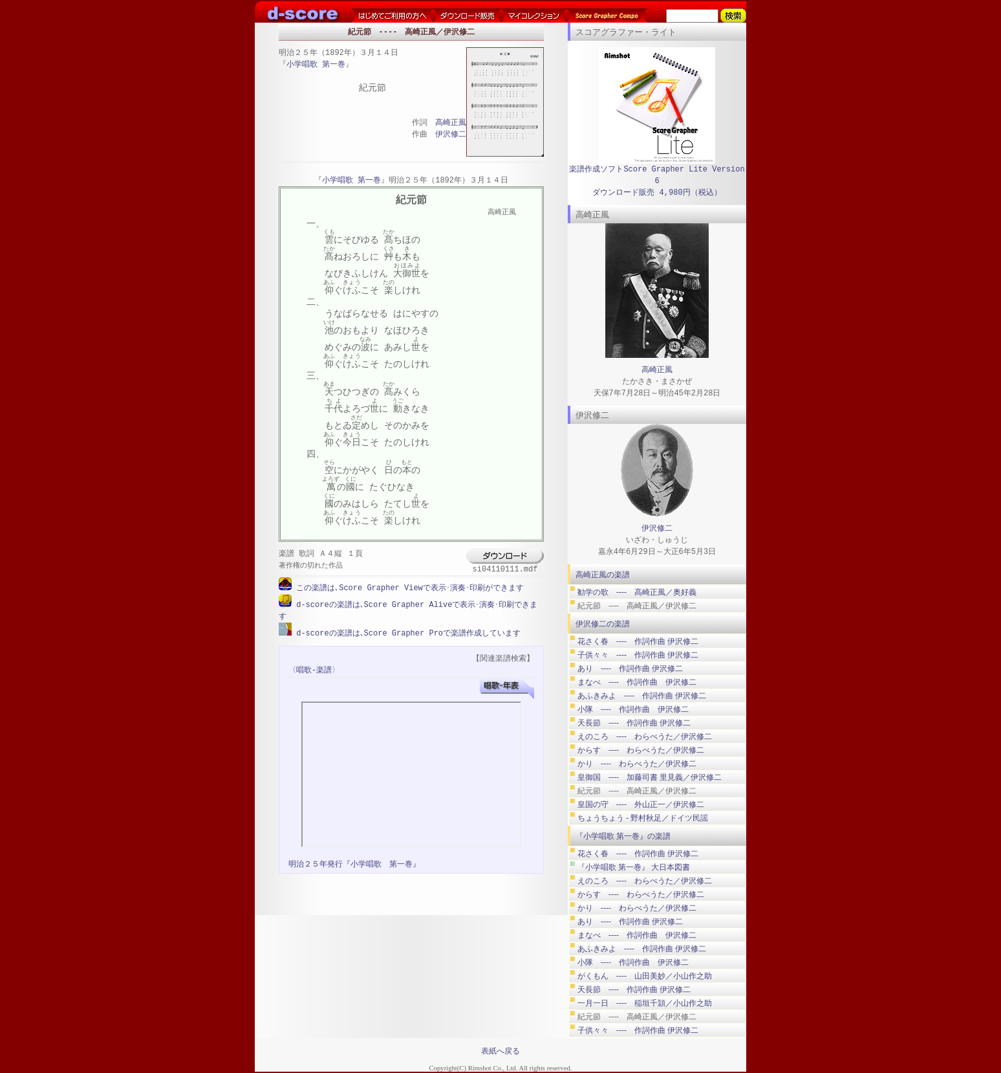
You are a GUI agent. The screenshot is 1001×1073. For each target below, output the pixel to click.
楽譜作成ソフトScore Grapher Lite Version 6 (656, 175)
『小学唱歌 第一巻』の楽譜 (623, 836)
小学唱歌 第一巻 (315, 65)
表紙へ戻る (500, 1051)
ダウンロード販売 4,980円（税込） (656, 192)
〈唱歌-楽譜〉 (313, 668)
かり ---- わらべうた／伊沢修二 (636, 763)
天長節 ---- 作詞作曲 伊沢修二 (634, 722)
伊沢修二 (450, 134)
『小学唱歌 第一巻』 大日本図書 (633, 867)
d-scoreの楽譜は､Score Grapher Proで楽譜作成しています (406, 631)
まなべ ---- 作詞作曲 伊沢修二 (636, 682)
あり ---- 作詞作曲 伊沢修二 (630, 668)
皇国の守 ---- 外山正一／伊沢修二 (640, 804)
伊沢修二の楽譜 (603, 623)
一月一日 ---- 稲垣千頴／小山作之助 (644, 1003)
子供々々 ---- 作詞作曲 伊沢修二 (637, 654)
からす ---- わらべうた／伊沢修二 (640, 750)
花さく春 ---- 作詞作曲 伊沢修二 (637, 641)
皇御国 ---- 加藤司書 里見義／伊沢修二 (649, 777)
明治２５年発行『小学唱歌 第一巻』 (354, 862)
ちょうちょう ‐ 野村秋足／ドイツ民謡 (642, 818)
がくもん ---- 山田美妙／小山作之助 (644, 975)
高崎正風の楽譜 (603, 574)
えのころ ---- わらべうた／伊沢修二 (644, 736)
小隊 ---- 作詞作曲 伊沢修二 (633, 709)
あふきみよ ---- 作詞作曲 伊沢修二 (641, 695)
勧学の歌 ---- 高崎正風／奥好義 (636, 592)
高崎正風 (450, 123)
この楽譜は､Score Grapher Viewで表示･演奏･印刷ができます (408, 587)
